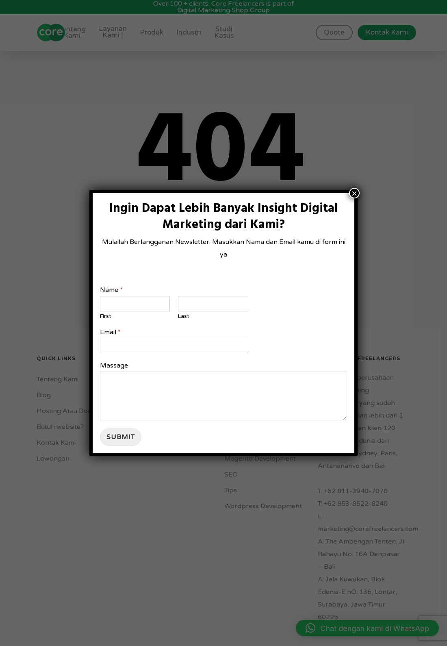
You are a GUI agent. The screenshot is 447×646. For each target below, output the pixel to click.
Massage (114, 365)
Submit (120, 437)
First (105, 316)
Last (183, 316)
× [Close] (354, 193)
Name (111, 290)
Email (110, 332)
